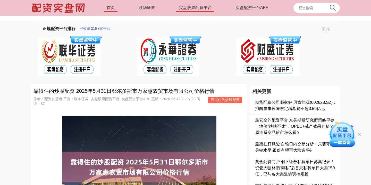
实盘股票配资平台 (195, 7)
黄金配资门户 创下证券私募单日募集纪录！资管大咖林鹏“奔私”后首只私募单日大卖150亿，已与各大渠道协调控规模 (295, 168)
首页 (111, 7)
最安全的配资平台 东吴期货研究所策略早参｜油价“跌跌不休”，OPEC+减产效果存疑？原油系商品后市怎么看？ (294, 126)
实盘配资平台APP (251, 7)
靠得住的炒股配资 (225, 100)
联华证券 (147, 7)
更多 (328, 29)
